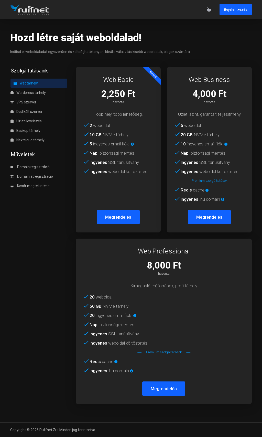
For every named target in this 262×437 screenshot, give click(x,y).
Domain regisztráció (30, 167)
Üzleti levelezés (26, 121)
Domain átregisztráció (31, 176)
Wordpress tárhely (28, 93)
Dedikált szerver (26, 112)
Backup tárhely (25, 131)
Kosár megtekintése (30, 186)
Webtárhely (26, 83)
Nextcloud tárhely (27, 140)
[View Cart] (209, 9)
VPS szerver (23, 102)
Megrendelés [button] (118, 217)
